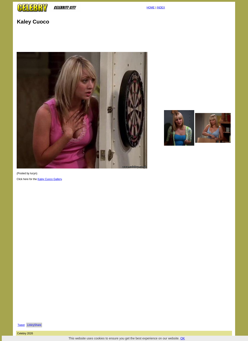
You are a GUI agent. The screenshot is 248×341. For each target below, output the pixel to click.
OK (182, 338)
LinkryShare (34, 325)
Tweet (21, 325)
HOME (151, 7)
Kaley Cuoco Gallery (50, 179)
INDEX (161, 7)
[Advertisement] (97, 39)
